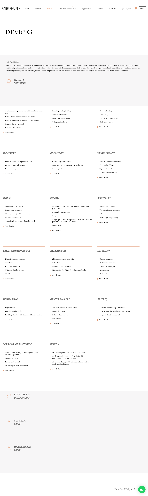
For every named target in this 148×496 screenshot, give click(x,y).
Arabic (142, 9)
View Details (9, 133)
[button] (142, 489)
